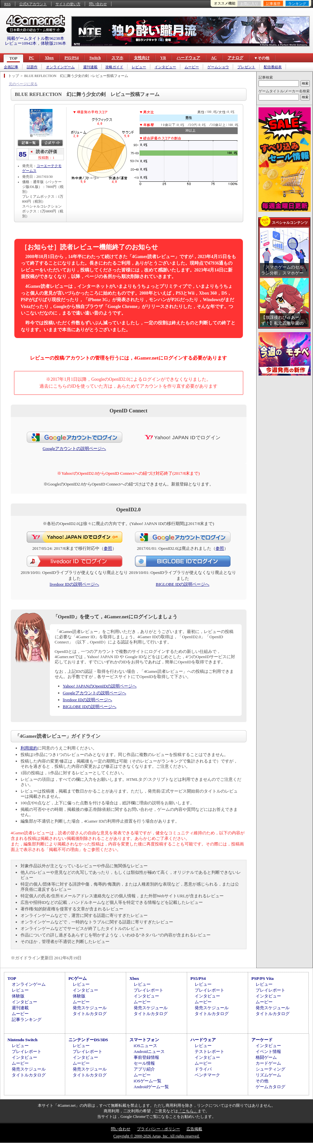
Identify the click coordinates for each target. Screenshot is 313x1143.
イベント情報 (268, 1051)
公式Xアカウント (33, 4)
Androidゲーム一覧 (151, 1086)
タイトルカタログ (90, 1013)
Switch (95, 57)
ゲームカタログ (270, 1086)
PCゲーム (77, 978)
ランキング (297, 4)
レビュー (139, 67)
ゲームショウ (218, 67)
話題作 (32, 67)
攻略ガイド (114, 67)
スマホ (117, 57)
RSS (7, 4)
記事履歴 (273, 4)
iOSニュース (145, 1045)
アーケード (262, 1039)
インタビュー (165, 67)
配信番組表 (273, 67)
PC (31, 57)
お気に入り (249, 4)
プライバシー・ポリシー (158, 1129)
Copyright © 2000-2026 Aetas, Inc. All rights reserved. (156, 1136)
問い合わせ (98, 4)
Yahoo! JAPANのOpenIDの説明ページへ (100, 686)
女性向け (142, 57)
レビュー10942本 (21, 43)
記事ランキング (26, 1019)
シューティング (270, 1069)
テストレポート (209, 1051)
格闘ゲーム (266, 1057)
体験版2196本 (53, 43)
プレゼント (246, 67)
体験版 (18, 996)
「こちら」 (188, 1111)
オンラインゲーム (60, 67)
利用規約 (29, 748)
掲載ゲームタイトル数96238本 (35, 38)
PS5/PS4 (72, 57)
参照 (108, 548)
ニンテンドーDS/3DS (88, 1039)
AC (213, 57)
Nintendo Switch (22, 1039)
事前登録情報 (146, 1057)
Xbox (49, 57)
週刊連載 (90, 67)
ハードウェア (188, 57)
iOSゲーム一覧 (147, 1080)
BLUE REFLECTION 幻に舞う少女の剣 (56, 76)
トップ (13, 76)
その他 (262, 1080)
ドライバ (203, 1069)
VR (163, 57)
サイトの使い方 (68, 4)
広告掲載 (194, 1129)
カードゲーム (268, 1063)
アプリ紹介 (144, 1069)
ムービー (192, 67)
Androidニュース (149, 1051)
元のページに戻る (23, 84)
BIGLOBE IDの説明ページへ (182, 584)
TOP (13, 58)
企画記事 (11, 67)
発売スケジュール (90, 1007)
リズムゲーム (268, 1075)
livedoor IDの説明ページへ (74, 584)
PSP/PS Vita (262, 978)
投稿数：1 (46, 158)
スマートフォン (144, 1039)
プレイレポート (148, 990)
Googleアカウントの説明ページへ (74, 448)
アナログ (235, 57)
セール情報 (144, 1063)
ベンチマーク (207, 1075)
